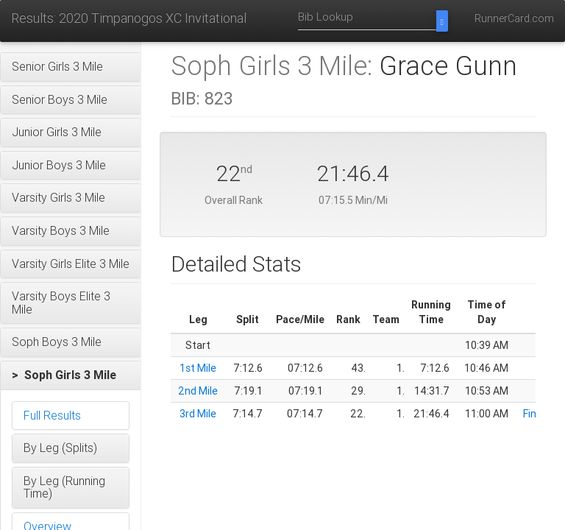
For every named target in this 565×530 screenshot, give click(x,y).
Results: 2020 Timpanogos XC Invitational (128, 18)
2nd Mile (198, 391)
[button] (71, 67)
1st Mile (198, 368)
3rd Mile (198, 413)
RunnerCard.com (514, 18)
